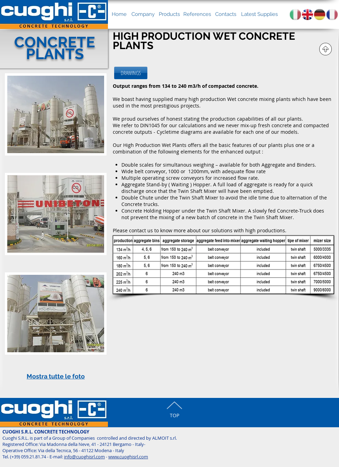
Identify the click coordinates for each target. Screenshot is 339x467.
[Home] (119, 14)
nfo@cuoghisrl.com (85, 457)
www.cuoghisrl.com (128, 457)
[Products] (169, 14)
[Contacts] (225, 14)
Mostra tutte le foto (56, 376)
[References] (197, 14)
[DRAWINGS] (130, 73)
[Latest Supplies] (259, 14)
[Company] (143, 14)
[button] (56, 123)
